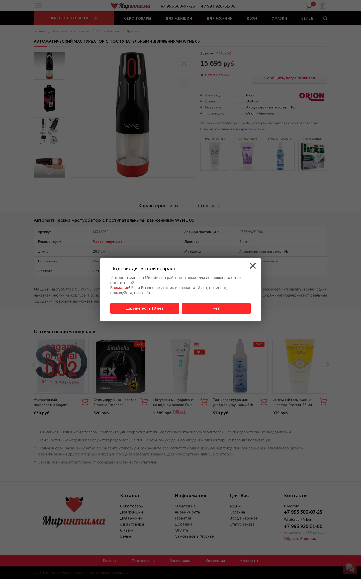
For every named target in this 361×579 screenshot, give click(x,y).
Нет (216, 308)
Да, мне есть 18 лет (145, 308)
